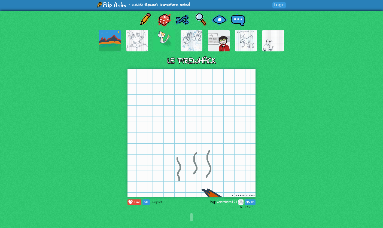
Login (279, 4)
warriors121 (230, 201)
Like (134, 202)
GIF (146, 202)
